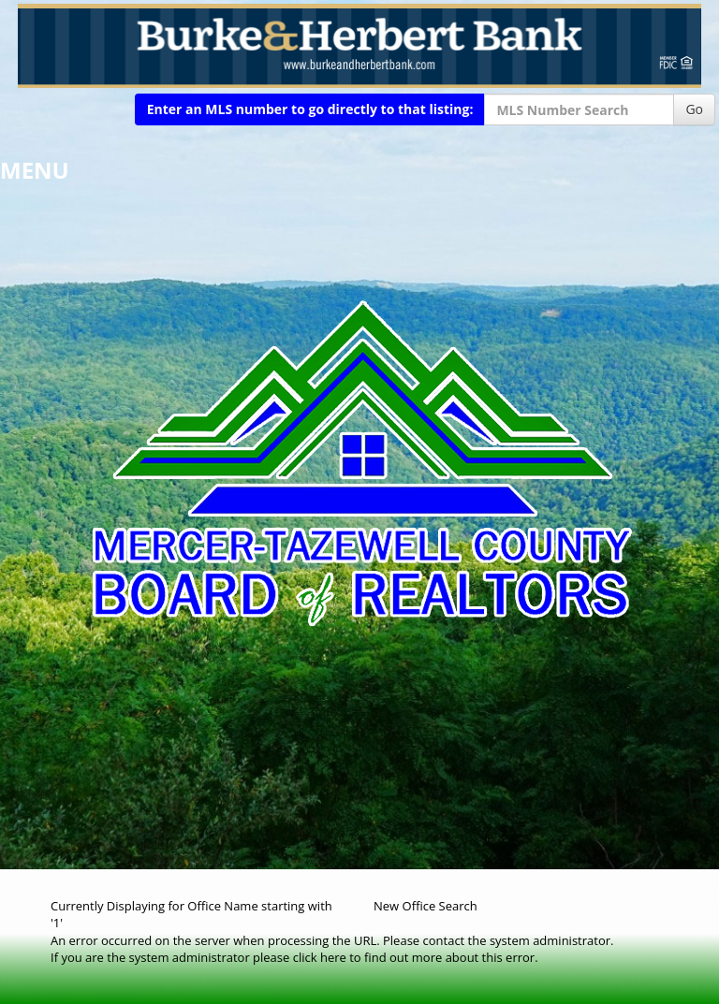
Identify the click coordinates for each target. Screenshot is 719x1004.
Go (694, 109)
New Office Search (425, 905)
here (333, 957)
